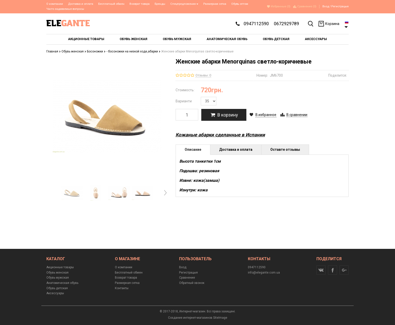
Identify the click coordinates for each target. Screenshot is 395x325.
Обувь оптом (239, 4)
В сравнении (296, 115)
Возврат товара (139, 4)
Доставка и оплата (80, 4)
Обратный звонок (191, 283)
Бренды (160, 4)
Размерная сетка (214, 4)
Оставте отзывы (285, 149)
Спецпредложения (184, 4)
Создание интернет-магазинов (190, 317)
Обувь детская (57, 288)
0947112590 (256, 23)
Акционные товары (60, 267)
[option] (72, 193)
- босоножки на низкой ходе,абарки (133, 51)
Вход (325, 6)
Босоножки (96, 51)
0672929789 (286, 23)
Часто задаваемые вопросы (65, 9)
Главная (53, 51)
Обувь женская (73, 51)
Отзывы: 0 (203, 75)
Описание (193, 149)
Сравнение (187, 277)
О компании (54, 4)
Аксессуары (55, 293)
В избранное (265, 115)
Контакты (121, 288)
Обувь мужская (57, 277)
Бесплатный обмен (111, 4)
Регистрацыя (340, 6)
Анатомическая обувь (62, 283)
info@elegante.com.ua (264, 272)
